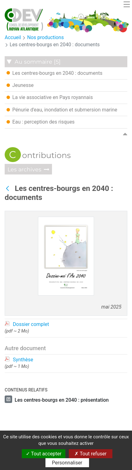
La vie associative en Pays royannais (50, 97)
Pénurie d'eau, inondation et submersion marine (62, 109)
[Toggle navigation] (126, 4)
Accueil (13, 37)
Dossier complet (31, 324)
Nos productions (45, 37)
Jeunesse (20, 85)
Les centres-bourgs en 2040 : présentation (62, 400)
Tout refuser (90, 454)
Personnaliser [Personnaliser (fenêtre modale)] (67, 463)
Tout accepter (44, 454)
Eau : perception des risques (41, 122)
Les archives (23, 169)
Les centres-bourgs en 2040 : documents (55, 44)
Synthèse (23, 360)
